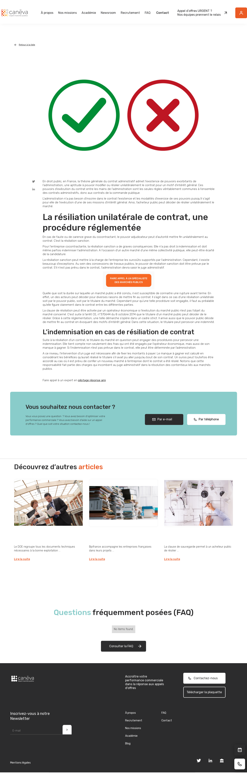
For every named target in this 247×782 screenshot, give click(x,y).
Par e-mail (164, 425)
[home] (14, 12)
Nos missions (133, 733)
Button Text (243, 15)
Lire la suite (22, 559)
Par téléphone (207, 425)
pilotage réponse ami (92, 380)
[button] (47, 13)
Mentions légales (20, 768)
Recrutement (130, 13)
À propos (130, 718)
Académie (89, 13)
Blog (128, 749)
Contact (162, 13)
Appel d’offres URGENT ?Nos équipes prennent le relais (199, 12)
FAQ (147, 13)
